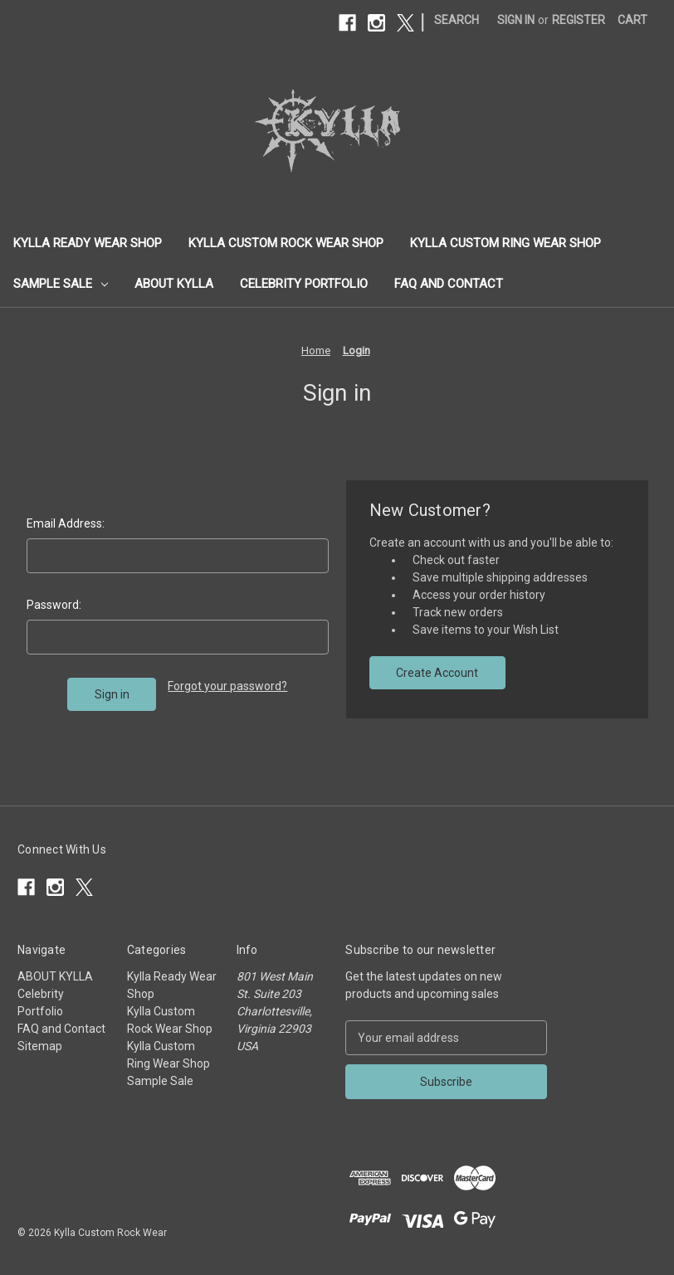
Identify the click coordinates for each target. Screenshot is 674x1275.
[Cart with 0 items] (632, 20)
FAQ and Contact (448, 283)
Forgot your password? (227, 686)
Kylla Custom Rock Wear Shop (285, 243)
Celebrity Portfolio (304, 283)
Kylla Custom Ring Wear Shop (505, 243)
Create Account (437, 672)
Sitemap (39, 1046)
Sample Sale (60, 283)
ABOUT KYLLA (173, 283)
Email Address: (66, 523)
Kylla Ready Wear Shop (87, 243)
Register (578, 20)
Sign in (516, 20)
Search (456, 20)
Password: (54, 604)
